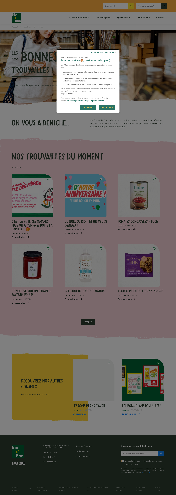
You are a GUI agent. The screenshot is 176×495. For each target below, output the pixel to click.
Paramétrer (88, 107)
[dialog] (88, 81)
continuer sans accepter (101, 52)
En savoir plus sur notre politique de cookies (85, 100)
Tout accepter (107, 107)
